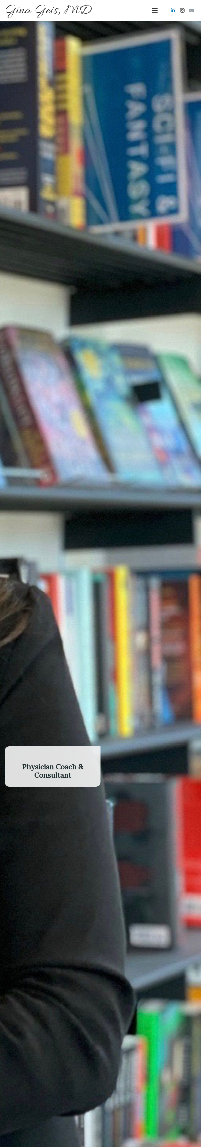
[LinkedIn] (172, 10)
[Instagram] (182, 10)
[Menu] (155, 10)
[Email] (191, 10)
